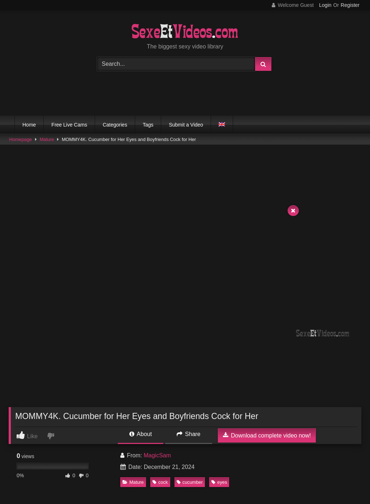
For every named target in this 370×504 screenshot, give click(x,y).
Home (29, 125)
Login (325, 5)
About (140, 434)
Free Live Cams (69, 125)
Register (350, 5)
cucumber (190, 482)
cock (160, 482)
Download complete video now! (267, 435)
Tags (148, 125)
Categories (115, 125)
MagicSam (157, 455)
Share (189, 434)
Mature (47, 139)
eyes (219, 482)
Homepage (20, 139)
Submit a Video (186, 125)
